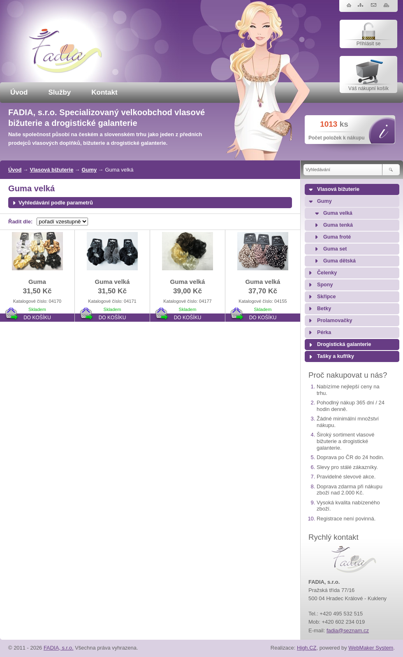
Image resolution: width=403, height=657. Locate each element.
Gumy (89, 170)
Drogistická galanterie (344, 344)
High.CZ (307, 648)
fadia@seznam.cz (348, 630)
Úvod (19, 92)
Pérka (324, 332)
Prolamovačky (334, 320)
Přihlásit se (369, 43)
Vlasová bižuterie (52, 170)
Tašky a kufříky (335, 356)
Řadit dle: (20, 221)
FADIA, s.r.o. (59, 648)
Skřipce (326, 296)
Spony (325, 285)
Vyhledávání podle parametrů (56, 203)
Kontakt (104, 92)
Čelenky (327, 273)
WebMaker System (370, 648)
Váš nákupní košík (368, 88)
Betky (324, 308)
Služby (60, 92)
